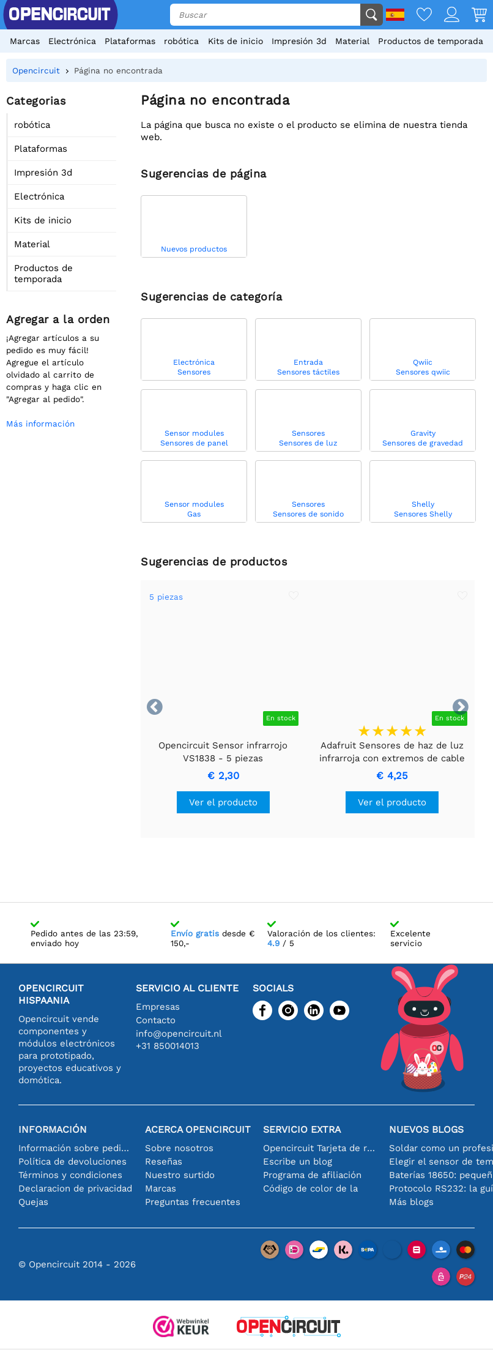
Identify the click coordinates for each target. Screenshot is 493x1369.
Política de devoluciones (72, 1161)
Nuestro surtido (180, 1175)
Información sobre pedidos (75, 1148)
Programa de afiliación (312, 1175)
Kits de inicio (235, 41)
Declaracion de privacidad (75, 1188)
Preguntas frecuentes (192, 1201)
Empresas (158, 1006)
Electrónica (72, 41)
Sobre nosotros (179, 1148)
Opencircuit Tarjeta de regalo (320, 1148)
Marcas (25, 41)
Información (52, 1129)
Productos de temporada (430, 41)
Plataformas (130, 41)
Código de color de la (310, 1188)
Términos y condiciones (70, 1175)
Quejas (33, 1201)
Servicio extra (302, 1129)
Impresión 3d (299, 41)
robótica (181, 41)
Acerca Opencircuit (198, 1129)
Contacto (156, 1020)
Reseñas (163, 1161)
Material (352, 41)
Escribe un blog (297, 1161)
